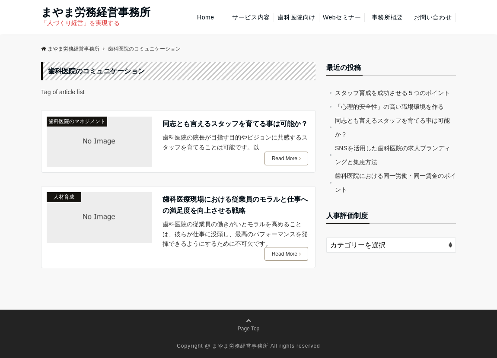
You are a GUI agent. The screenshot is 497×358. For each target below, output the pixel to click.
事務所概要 (387, 17)
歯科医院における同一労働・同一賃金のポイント (395, 182)
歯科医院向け (296, 17)
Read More (286, 158)
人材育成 (64, 197)
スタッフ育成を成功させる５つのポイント (392, 92)
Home (205, 17)
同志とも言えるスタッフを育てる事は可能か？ (235, 123)
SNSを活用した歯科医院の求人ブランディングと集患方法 (392, 155)
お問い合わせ (433, 17)
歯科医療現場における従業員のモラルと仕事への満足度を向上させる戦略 (235, 205)
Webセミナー (342, 17)
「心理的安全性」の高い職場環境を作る (389, 106)
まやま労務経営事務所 (95, 12)
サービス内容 (251, 17)
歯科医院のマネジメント (76, 121)
